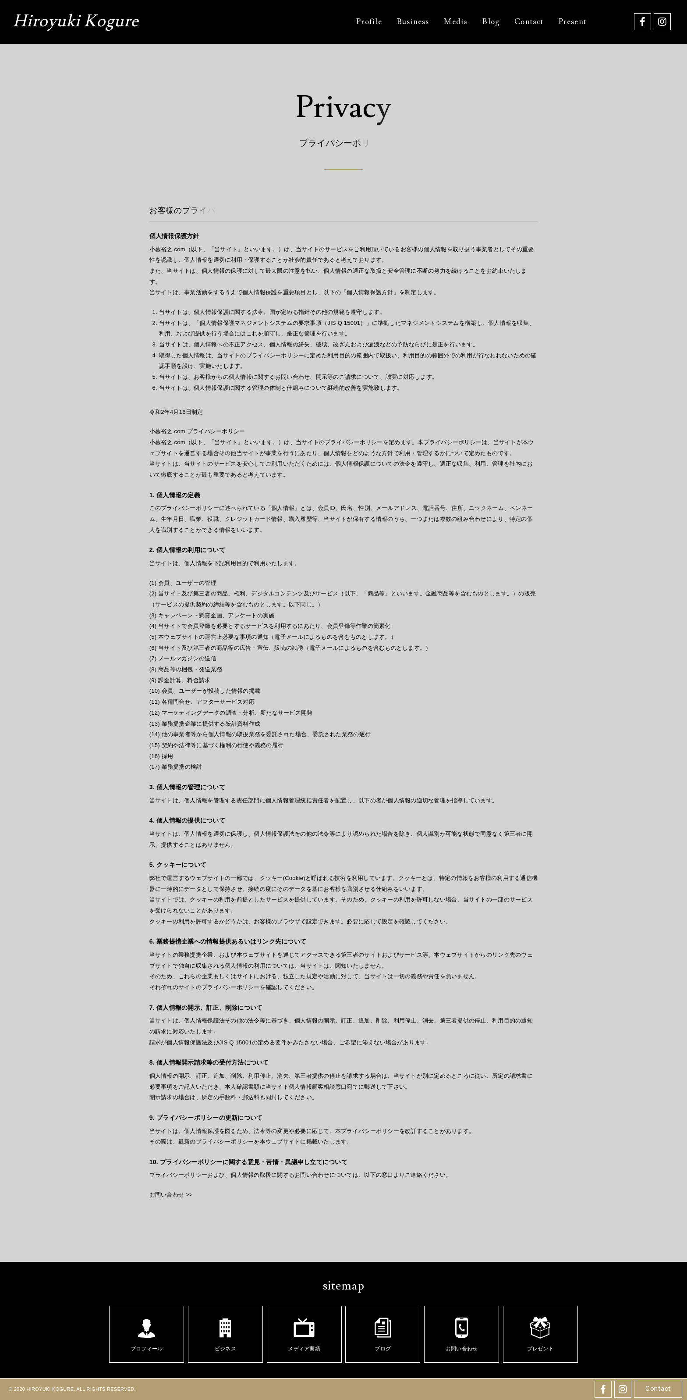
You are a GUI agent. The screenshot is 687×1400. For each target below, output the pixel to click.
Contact (658, 1389)
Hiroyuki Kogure (75, 22)
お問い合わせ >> (171, 1194)
